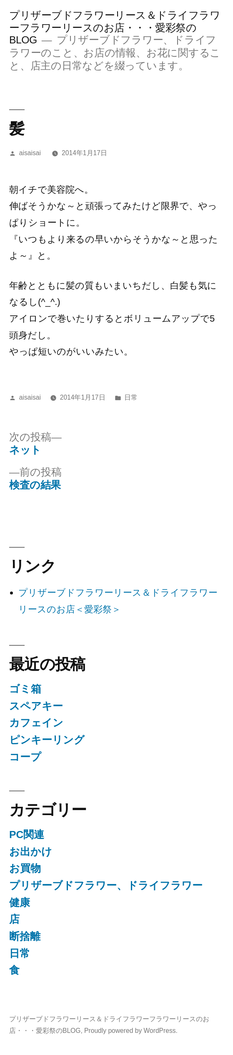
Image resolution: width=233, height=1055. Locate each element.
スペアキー (36, 706)
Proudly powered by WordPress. (131, 1030)
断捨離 (24, 936)
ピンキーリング (47, 739)
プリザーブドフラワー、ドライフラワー (106, 885)
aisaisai (30, 152)
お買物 (25, 868)
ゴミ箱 (25, 689)
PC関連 (26, 834)
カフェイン (36, 722)
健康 (19, 902)
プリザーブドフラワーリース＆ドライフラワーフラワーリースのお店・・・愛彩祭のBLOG (114, 27)
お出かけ (30, 851)
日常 (131, 397)
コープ (25, 757)
